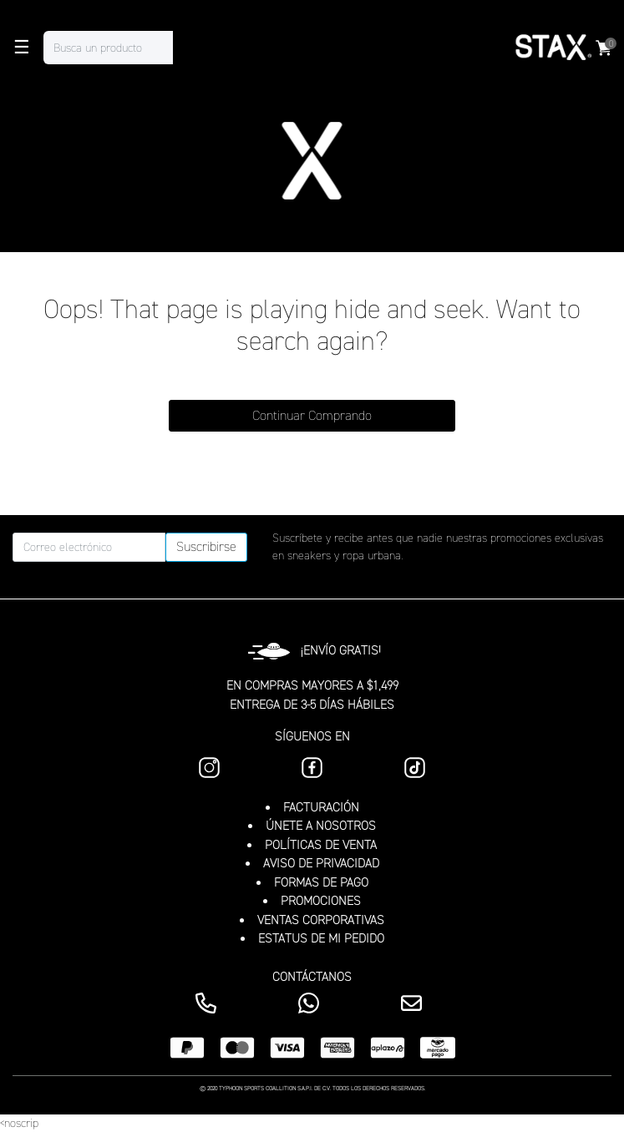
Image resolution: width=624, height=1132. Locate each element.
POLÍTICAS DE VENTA (321, 844)
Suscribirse (206, 546)
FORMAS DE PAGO (321, 882)
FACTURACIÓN (321, 807)
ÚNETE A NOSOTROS (321, 825)
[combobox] (124, 47)
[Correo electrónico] (89, 547)
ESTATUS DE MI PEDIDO (321, 938)
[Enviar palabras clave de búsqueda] (189, 47)
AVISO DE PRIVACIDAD (321, 863)
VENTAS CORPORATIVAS (320, 919)
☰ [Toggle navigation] (21, 48)
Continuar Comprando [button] (312, 415)
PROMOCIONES (321, 900)
